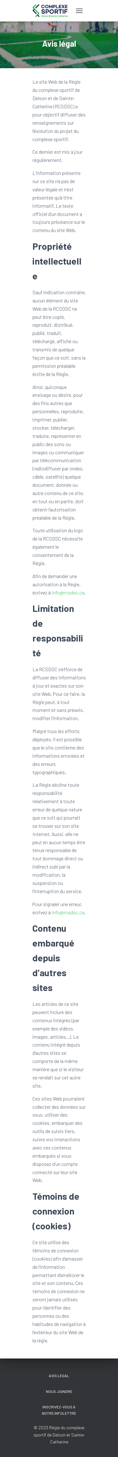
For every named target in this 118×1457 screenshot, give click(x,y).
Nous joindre (59, 1391)
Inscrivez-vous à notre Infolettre (59, 1410)
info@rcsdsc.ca (68, 592)
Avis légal (59, 1375)
